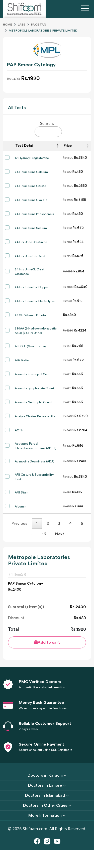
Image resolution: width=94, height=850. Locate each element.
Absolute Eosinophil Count (33, 374)
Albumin (20, 506)
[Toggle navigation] (86, 9)
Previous (19, 524)
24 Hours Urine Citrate (30, 186)
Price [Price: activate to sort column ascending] (67, 145)
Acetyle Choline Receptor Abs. (35, 416)
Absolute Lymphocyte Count (34, 388)
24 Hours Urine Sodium (31, 228)
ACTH (19, 430)
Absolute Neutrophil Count (33, 402)
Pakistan (38, 24)
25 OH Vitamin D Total (31, 315)
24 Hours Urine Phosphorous (34, 214)
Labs (21, 24)
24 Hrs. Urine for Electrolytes (35, 301)
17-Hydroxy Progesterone (32, 157)
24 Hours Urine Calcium (31, 172)
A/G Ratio (22, 360)
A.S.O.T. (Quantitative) (31, 346)
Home (7, 24)
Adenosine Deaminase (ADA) (34, 461)
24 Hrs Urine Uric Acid (30, 256)
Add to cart (47, 642)
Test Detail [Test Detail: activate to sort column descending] (24, 145)
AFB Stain (21, 492)
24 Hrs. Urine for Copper (31, 287)
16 (44, 534)
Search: (48, 129)
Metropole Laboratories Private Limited (43, 30)
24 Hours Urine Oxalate (31, 200)
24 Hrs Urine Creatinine (31, 242)
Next (59, 534)
